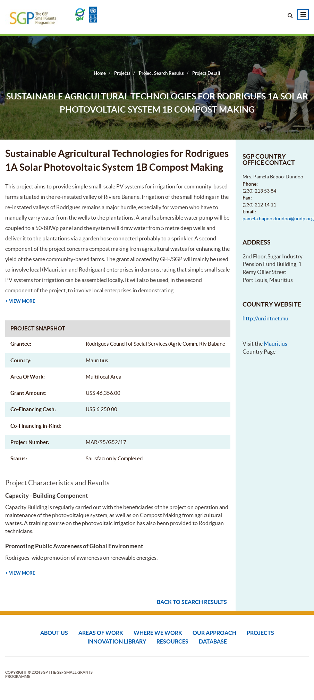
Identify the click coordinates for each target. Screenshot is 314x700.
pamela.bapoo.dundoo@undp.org (278, 218)
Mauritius (275, 343)
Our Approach (214, 633)
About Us (54, 633)
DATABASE (213, 641)
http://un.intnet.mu (265, 318)
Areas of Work (100, 633)
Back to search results (192, 602)
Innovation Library (116, 641)
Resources (172, 641)
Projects (260, 633)
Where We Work (158, 633)
